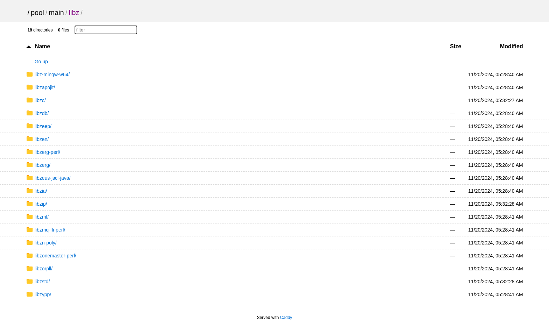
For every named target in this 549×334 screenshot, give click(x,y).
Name (42, 46)
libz (74, 12)
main (56, 12)
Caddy (286, 317)
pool (37, 12)
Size (455, 46)
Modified (511, 46)
